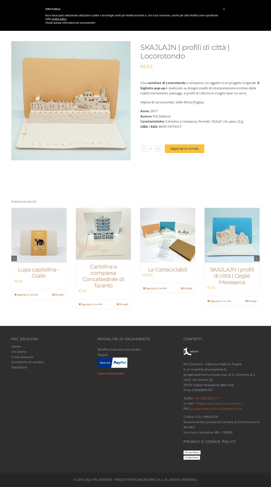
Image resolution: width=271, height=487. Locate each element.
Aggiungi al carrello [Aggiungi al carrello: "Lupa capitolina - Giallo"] (27, 294)
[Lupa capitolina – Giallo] (38, 235)
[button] (14, 258)
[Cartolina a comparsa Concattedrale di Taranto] (103, 234)
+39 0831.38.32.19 (206, 398)
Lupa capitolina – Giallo (39, 272)
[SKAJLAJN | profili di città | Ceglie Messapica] (232, 235)
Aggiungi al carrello (184, 148)
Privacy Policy (192, 452)
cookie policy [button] (58, 18)
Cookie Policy (192, 457)
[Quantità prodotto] (150, 148)
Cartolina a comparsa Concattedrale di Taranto (103, 276)
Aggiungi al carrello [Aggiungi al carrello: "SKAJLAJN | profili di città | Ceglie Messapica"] (220, 301)
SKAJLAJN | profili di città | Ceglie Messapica (232, 275)
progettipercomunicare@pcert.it (216, 409)
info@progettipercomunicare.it (219, 403)
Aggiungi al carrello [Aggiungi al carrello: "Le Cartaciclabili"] (156, 288)
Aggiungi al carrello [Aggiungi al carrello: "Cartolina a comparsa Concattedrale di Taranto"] (92, 304)
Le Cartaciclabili (167, 269)
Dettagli (59, 294)
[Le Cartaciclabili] (167, 235)
